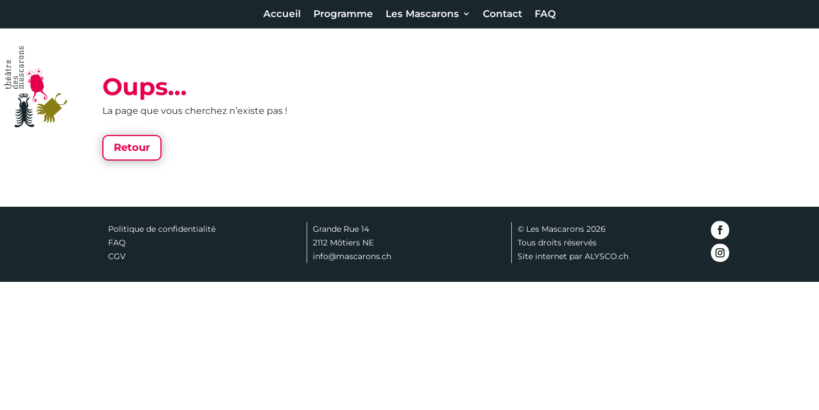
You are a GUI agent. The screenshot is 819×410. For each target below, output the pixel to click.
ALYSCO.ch (606, 256)
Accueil (282, 14)
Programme (343, 14)
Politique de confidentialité (162, 229)
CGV (117, 256)
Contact (502, 14)
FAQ (545, 14)
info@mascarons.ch (352, 256)
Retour (132, 147)
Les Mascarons (422, 14)
